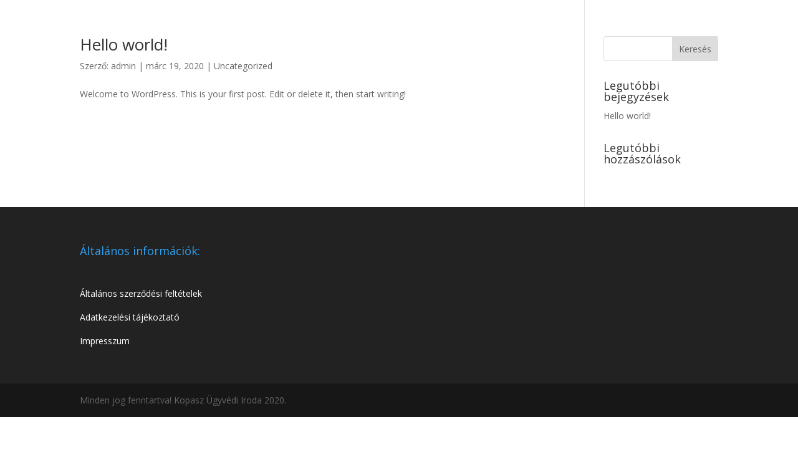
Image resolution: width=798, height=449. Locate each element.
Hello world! (124, 44)
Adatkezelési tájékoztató (130, 317)
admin (123, 66)
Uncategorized (243, 66)
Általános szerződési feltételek (141, 293)
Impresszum (105, 341)
